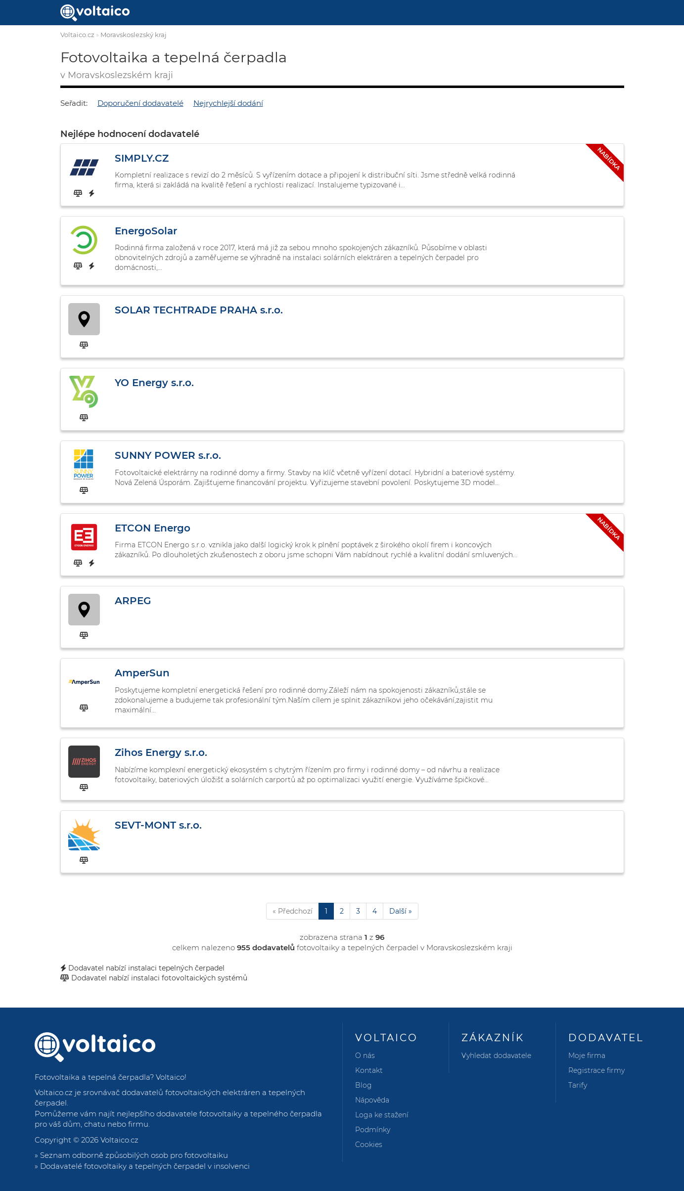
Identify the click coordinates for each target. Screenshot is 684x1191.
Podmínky (372, 1129)
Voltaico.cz (77, 35)
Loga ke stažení (382, 1114)
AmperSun (142, 673)
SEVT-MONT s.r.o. (158, 825)
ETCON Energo (152, 528)
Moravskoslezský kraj (133, 35)
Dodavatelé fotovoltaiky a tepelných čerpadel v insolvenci (145, 1166)
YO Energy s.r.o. (154, 383)
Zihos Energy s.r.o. (161, 752)
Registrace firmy (596, 1070)
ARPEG (133, 601)
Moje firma (586, 1055)
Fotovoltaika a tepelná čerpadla (92, 1077)
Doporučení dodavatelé (140, 103)
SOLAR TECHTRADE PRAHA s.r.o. (199, 310)
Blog (363, 1085)
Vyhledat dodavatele (496, 1055)
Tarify (577, 1085)
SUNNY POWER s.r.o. (168, 455)
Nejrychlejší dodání (228, 103)
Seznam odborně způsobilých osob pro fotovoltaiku (134, 1155)
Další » (400, 911)
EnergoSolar (146, 231)
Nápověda (372, 1100)
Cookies (368, 1144)
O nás (365, 1055)
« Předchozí (293, 911)
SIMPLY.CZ (142, 158)
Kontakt (369, 1070)
